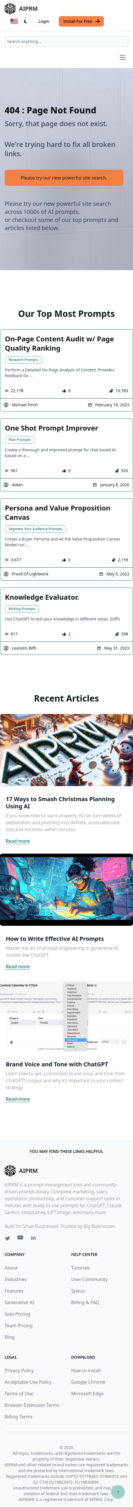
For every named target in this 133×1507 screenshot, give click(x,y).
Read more (18, 841)
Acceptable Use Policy (28, 1382)
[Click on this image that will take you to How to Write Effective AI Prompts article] (66, 890)
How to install (86, 1370)
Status (78, 1291)
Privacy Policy (19, 1370)
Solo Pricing (17, 1314)
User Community (89, 1279)
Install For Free (81, 21)
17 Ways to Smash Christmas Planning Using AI (60, 802)
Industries (16, 1279)
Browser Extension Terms (32, 1405)
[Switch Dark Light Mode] (26, 21)
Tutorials (80, 1268)
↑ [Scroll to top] (118, 1492)
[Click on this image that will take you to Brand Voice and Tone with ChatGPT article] (66, 1015)
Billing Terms (19, 1416)
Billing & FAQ (85, 1302)
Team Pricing (19, 1325)
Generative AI (19, 1302)
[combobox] (66, 41)
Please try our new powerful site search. (64, 178)
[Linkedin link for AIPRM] (34, 1238)
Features (14, 1291)
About (11, 1268)
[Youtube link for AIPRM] (20, 1238)
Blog (9, 1337)
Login (43, 21)
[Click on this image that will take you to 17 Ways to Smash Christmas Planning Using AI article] (66, 750)
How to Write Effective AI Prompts (55, 939)
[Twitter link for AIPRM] (7, 1238)
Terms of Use (19, 1393)
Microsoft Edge (87, 1393)
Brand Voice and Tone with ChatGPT (57, 1064)
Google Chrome (88, 1382)
